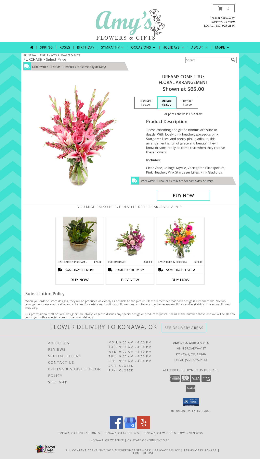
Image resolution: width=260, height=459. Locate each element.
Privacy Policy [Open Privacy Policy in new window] (167, 450)
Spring (46, 47)
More (222, 47)
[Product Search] (207, 60)
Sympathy (113, 47)
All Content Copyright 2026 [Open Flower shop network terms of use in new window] (90, 450)
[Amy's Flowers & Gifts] (130, 23)
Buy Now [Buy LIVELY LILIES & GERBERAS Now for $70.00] (180, 279)
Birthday (85, 47)
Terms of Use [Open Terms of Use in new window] (142, 453)
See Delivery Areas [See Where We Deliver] (184, 327)
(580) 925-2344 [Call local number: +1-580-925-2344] (224, 25)
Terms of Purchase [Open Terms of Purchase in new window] (200, 450)
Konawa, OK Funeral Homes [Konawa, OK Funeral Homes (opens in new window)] (78, 433)
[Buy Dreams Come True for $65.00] (183, 196)
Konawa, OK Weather (107, 440)
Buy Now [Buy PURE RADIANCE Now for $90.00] (130, 279)
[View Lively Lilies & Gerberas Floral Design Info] (180, 238)
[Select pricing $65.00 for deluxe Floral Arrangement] (167, 103)
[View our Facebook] (116, 428)
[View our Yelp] (143, 428)
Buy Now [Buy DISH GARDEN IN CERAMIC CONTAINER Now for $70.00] (79, 279)
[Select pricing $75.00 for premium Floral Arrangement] (187, 103)
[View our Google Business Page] (130, 428)
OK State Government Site (148, 440)
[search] (233, 60)
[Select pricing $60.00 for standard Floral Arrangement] (146, 103)
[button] (224, 8)
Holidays (174, 47)
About (199, 47)
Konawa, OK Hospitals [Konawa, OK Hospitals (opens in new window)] (121, 433)
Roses (65, 47)
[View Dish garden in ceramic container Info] (80, 239)
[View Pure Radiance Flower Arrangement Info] (130, 239)
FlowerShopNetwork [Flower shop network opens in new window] (133, 450)
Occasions (143, 47)
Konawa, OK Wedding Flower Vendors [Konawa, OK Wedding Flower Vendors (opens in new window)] (173, 433)
